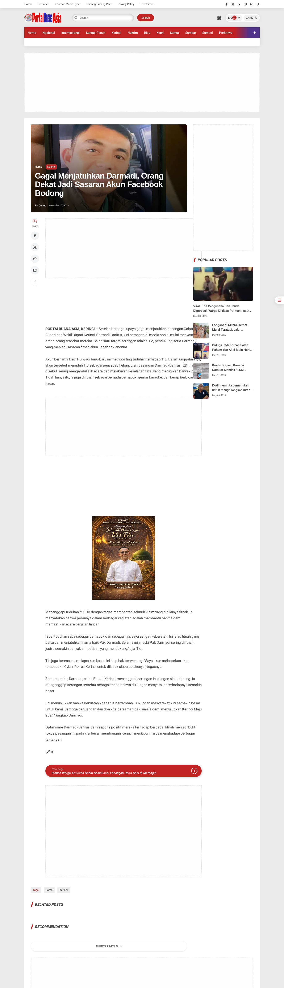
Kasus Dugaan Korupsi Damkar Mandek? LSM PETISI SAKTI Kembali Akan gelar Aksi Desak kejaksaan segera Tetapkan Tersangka (231, 367)
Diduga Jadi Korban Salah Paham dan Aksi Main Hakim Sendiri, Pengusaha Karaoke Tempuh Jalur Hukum (232, 347)
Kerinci (116, 33)
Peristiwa (225, 33)
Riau (147, 33)
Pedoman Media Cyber (67, 4)
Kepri (160, 33)
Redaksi (42, 4)
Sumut (174, 33)
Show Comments (108, 946)
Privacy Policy (126, 4)
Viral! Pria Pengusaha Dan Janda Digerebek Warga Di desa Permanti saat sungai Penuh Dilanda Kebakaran (221, 308)
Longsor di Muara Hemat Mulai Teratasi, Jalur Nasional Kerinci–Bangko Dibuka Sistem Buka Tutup (230, 327)
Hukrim (133, 33)
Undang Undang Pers (99, 4)
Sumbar (190, 33)
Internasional (70, 33)
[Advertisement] (142, 82)
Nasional (48, 33)
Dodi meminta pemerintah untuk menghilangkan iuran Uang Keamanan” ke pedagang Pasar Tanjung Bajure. (231, 388)
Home (28, 4)
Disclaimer (147, 4)
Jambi (48, 889)
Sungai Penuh (95, 33)
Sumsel (207, 33)
